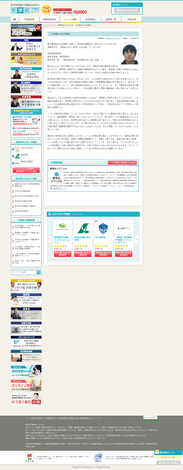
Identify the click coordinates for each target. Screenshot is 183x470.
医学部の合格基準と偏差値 (25, 206)
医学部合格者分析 (21, 211)
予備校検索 (29, 19)
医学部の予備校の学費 (23, 201)
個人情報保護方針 (83, 418)
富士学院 (24, 154)
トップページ (49, 25)
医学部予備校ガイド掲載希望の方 (44, 418)
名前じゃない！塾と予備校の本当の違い (27, 262)
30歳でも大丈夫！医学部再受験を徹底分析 (27, 185)
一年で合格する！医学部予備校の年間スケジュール (27, 255)
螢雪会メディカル (113, 38)
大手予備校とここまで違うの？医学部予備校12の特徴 (27, 227)
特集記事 (131, 19)
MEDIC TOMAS (27, 161)
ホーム (27, 418)
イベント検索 (70, 19)
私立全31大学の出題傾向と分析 (27, 196)
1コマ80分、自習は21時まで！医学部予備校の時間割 (27, 248)
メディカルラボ (27, 148)
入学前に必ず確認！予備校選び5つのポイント (27, 241)
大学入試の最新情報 (22, 191)
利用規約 (71, 418)
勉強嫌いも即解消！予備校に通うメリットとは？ (27, 234)
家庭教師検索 (49, 19)
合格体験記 (90, 19)
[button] (136, 239)
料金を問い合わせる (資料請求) (62, 254)
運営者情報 (62, 418)
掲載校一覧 (111, 19)
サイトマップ (96, 418)
